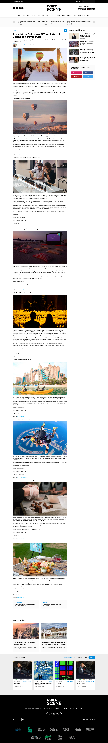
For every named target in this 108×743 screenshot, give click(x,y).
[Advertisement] (38, 614)
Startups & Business (55, 15)
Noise (47, 15)
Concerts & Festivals (26, 681)
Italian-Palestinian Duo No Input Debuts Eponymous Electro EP (25, 605)
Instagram (77, 73)
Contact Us (92, 719)
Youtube (77, 76)
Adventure (50, 681)
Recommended (68, 657)
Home (63, 15)
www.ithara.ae (20, 155)
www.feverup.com (21, 356)
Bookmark (78, 1)
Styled (74, 15)
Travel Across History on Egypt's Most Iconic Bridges (52, 605)
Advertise (85, 719)
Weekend (79, 657)
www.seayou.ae (20, 416)
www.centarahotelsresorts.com (24, 290)
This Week (85, 657)
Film (39, 15)
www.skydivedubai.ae (22, 477)
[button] (94, 22)
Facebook (88, 73)
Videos (88, 15)
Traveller (69, 15)
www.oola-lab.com (21, 226)
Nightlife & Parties (69, 681)
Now (19, 15)
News (28, 15)
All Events (91, 657)
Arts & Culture (81, 15)
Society (34, 15)
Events (23, 15)
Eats (43, 15)
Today (74, 657)
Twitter (89, 76)
